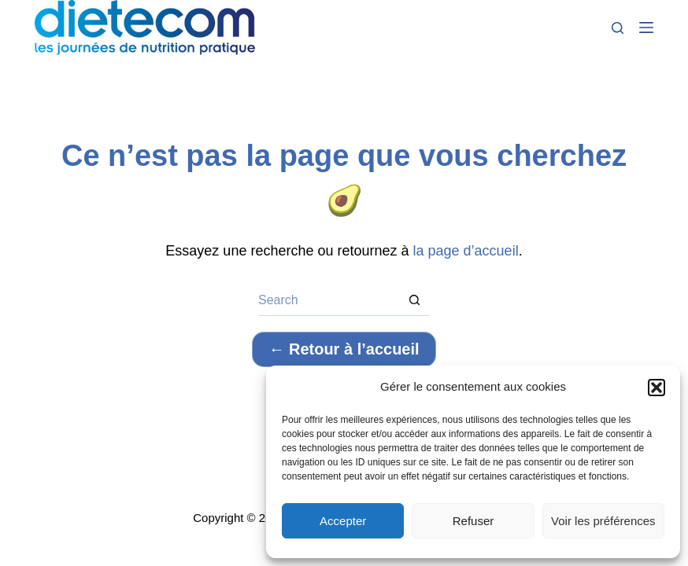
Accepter (343, 520)
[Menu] (646, 27)
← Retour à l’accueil (343, 349)
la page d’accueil (466, 251)
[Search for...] (328, 300)
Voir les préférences (603, 520)
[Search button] (414, 300)
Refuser (473, 520)
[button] (656, 387)
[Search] (617, 28)
